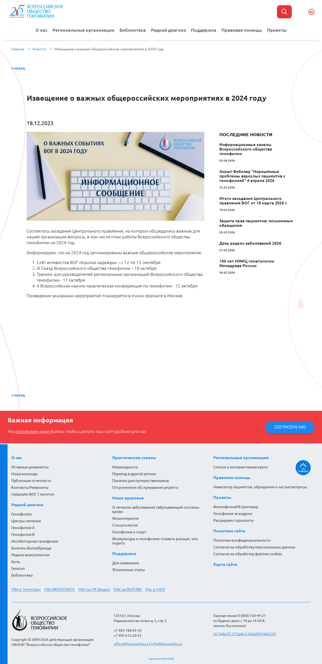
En (311, 12)
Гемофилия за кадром (232, 513)
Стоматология (125, 525)
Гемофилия (21, 514)
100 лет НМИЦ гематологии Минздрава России (246, 263)
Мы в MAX (155, 589)
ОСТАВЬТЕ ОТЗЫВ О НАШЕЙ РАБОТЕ (244, 634)
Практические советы (134, 457)
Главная (17, 49)
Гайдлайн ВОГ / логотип (32, 494)
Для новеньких (125, 563)
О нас (41, 30)
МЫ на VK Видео (94, 589)
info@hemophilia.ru (166, 644)
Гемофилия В (23, 534)
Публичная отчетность (31, 480)
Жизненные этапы (128, 570)
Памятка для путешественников (140, 480)
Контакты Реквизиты (29, 487)
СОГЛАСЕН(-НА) (290, 427)
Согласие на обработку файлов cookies (247, 554)
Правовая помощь (241, 30)
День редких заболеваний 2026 (250, 243)
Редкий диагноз (168, 30)
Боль (15, 562)
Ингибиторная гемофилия (34, 541)
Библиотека (132, 30)
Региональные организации (83, 30)
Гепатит (18, 568)
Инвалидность (125, 467)
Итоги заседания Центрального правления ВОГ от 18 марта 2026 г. (253, 200)
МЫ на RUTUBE (127, 589)
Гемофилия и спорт (129, 532)
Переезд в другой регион (134, 474)
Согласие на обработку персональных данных (254, 547)
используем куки (32, 431)
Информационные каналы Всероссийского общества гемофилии (245, 149)
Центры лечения (26, 521)
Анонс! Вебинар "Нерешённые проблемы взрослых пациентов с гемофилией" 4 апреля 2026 (252, 176)
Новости (39, 49)
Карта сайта (225, 564)
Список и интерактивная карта (240, 467)
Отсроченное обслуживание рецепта (145, 487)
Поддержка (203, 30)
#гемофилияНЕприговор (235, 507)
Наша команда (24, 474)
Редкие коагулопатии (30, 555)
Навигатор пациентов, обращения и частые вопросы (260, 487)
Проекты (277, 30)
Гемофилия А (23, 528)
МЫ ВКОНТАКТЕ (59, 589)
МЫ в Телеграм (26, 589)
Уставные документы (30, 467)
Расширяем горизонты (233, 520)
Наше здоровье (128, 498)
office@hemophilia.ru (131, 644)
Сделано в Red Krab (161, 658)
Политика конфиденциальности (242, 540)
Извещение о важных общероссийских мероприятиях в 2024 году (109, 49)
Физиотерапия (125, 518)
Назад (19, 68)
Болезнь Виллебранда (31, 548)
